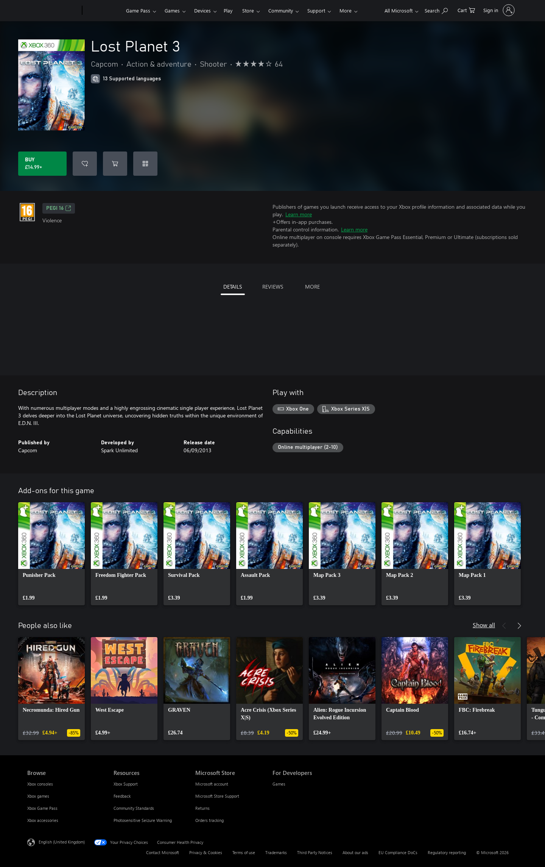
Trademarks (276, 852)
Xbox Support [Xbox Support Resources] (126, 783)
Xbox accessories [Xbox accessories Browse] (42, 820)
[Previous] (504, 625)
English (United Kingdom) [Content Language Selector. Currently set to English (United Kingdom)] (62, 841)
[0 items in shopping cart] (466, 10)
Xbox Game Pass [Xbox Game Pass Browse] (42, 808)
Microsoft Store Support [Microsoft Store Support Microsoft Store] (217, 796)
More (345, 10)
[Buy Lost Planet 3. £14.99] (42, 164)
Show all (484, 625)
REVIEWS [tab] (272, 286)
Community (280, 10)
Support (316, 10)
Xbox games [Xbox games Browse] (38, 796)
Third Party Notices (314, 852)
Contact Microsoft (162, 852)
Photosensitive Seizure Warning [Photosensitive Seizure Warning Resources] (143, 820)
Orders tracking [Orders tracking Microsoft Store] (209, 820)
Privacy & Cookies (205, 852)
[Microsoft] (53, 10)
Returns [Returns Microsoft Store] (202, 808)
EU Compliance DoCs (397, 852)
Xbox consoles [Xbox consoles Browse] (40, 783)
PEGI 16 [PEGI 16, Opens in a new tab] (58, 208)
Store (248, 10)
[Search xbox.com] (436, 9)
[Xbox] (103, 10)
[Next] (519, 625)
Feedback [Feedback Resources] (122, 796)
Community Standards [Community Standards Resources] (134, 808)
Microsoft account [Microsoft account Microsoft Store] (211, 783)
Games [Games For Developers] (278, 783)
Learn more (298, 214)
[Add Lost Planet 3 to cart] (115, 164)
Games (172, 10)
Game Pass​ (138, 10)
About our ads (355, 852)
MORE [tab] (312, 286)
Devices (202, 10)
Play (228, 10)
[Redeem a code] (145, 164)
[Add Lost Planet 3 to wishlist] (85, 164)
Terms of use (243, 852)
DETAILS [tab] (232, 286)
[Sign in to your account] (498, 10)
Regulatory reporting (447, 852)
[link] (51, 553)
